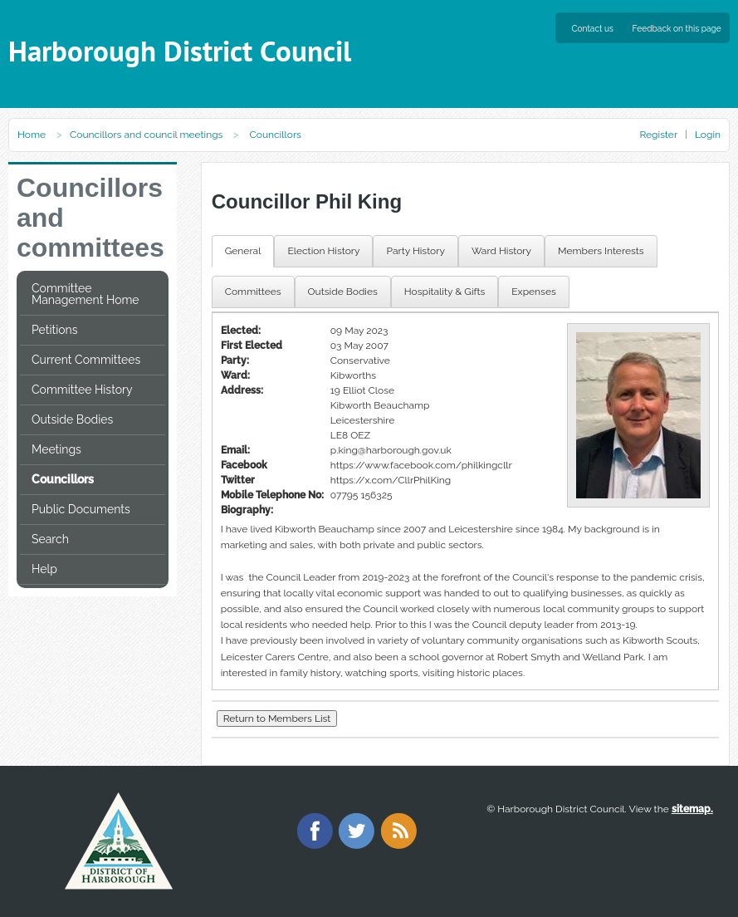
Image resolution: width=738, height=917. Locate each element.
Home (31, 134)
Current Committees (86, 359)
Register (658, 134)
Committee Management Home (85, 294)
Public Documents (81, 509)
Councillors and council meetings (146, 134)
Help (44, 569)
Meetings (56, 449)
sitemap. (692, 809)
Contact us (592, 28)
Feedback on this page (677, 28)
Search (50, 539)
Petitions (54, 329)
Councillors (63, 479)
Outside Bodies (72, 419)
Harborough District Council (179, 51)
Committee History (82, 389)
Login (708, 134)
